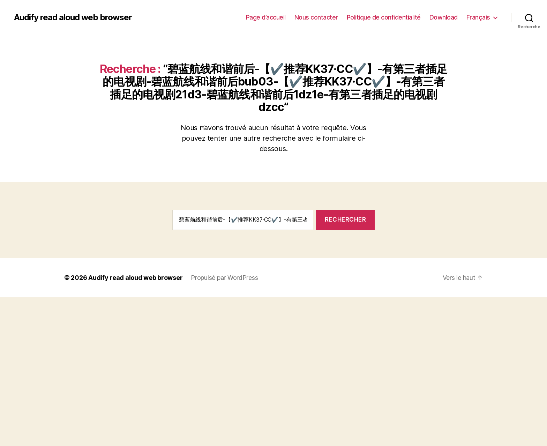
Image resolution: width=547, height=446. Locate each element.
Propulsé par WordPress (224, 277)
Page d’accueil (266, 17)
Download (443, 17)
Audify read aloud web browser (73, 17)
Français (478, 17)
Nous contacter (316, 17)
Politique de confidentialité (384, 17)
